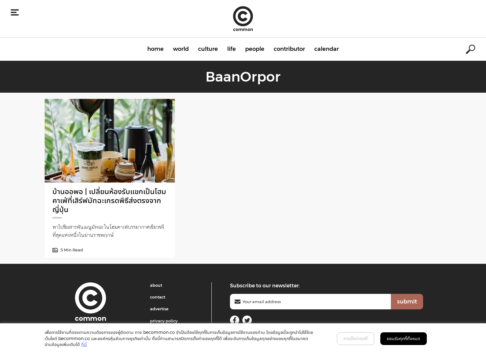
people (254, 49)
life (231, 49)
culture (208, 49)
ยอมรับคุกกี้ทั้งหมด (403, 338)
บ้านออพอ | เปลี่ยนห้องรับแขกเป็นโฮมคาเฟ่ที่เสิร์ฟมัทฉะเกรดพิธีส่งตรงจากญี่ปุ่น (109, 200)
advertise (159, 308)
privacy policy (164, 320)
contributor (289, 49)
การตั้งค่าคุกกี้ (355, 338)
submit (407, 301)
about (156, 285)
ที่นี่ (84, 344)
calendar (326, 49)
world (181, 49)
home (155, 49)
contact (157, 296)
